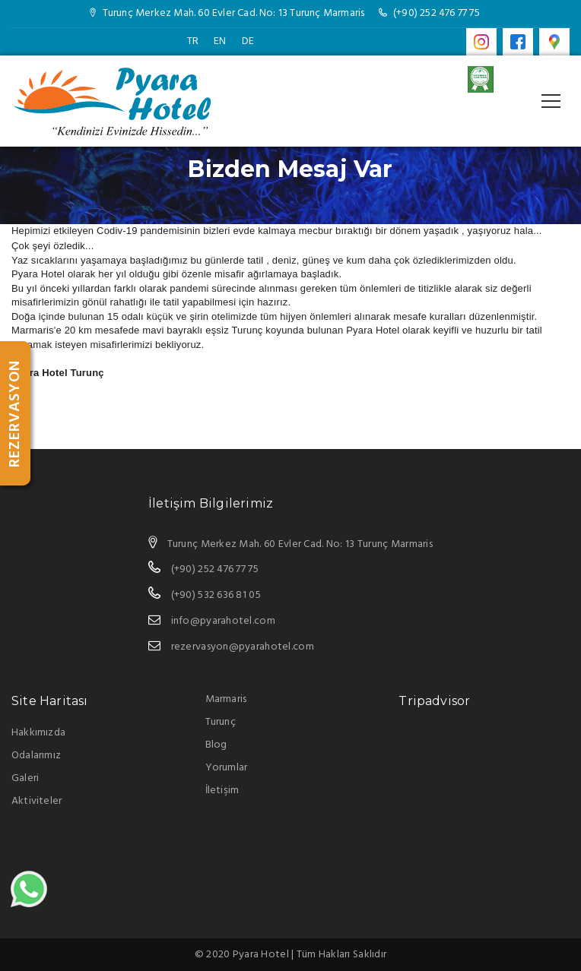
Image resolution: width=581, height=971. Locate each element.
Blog (216, 745)
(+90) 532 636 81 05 (216, 595)
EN (220, 41)
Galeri (25, 778)
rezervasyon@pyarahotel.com (242, 647)
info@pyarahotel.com (223, 621)
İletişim (222, 790)
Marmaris (226, 699)
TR (192, 41)
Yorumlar (226, 767)
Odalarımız (36, 755)
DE (248, 41)
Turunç (220, 722)
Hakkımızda (38, 733)
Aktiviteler (36, 801)
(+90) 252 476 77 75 (436, 13)
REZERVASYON (15, 413)
